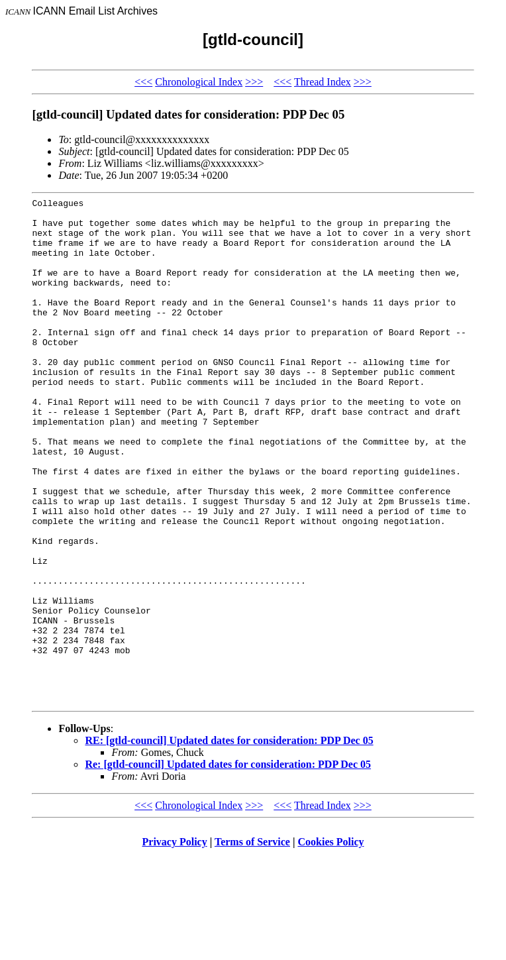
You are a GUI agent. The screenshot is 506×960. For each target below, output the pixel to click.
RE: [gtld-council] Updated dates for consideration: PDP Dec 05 (229, 841)
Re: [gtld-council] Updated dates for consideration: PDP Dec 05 (228, 865)
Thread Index (322, 81)
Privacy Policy (174, 943)
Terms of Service (252, 943)
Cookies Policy (331, 943)
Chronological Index (198, 81)
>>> (254, 81)
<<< (143, 81)
